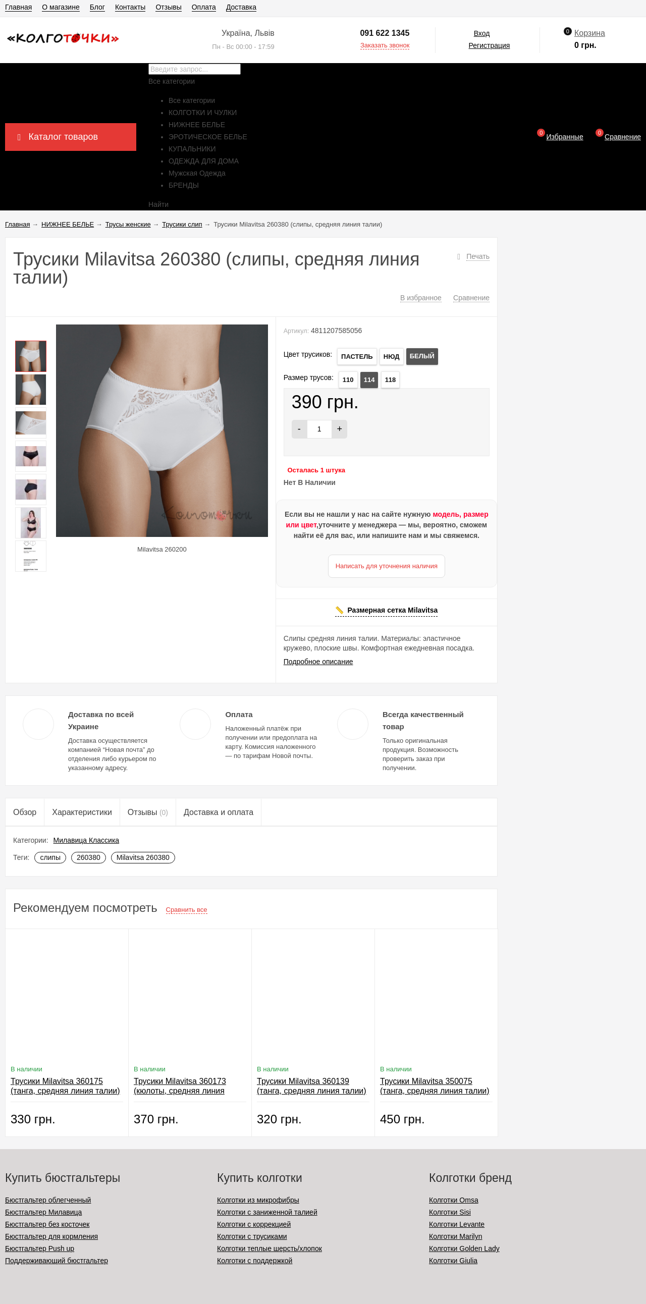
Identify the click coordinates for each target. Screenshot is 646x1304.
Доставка (241, 7)
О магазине (60, 7)
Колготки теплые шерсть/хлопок (269, 1248)
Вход (482, 33)
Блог (97, 7)
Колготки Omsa (453, 1200)
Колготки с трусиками (252, 1236)
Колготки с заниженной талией (267, 1212)
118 (390, 380)
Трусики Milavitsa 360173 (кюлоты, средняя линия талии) (180, 1091)
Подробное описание (318, 662)
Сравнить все (186, 909)
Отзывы (168, 7)
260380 (88, 857)
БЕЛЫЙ (422, 356)
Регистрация (489, 45)
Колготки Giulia (453, 1261)
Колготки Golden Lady (464, 1248)
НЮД (392, 356)
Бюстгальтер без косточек (47, 1224)
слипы (50, 857)
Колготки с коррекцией (254, 1224)
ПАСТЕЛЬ (357, 356)
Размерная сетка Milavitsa (392, 610)
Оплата (204, 7)
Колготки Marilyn (455, 1236)
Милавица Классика (86, 840)
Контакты (130, 7)
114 (369, 380)
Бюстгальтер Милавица (43, 1212)
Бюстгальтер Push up (39, 1248)
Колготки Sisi (450, 1212)
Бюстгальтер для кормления (51, 1236)
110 (348, 380)
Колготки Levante (456, 1224)
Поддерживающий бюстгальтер (56, 1261)
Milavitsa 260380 (143, 857)
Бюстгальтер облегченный (48, 1200)
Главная (18, 7)
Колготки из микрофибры (258, 1200)
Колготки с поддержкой (254, 1261)
